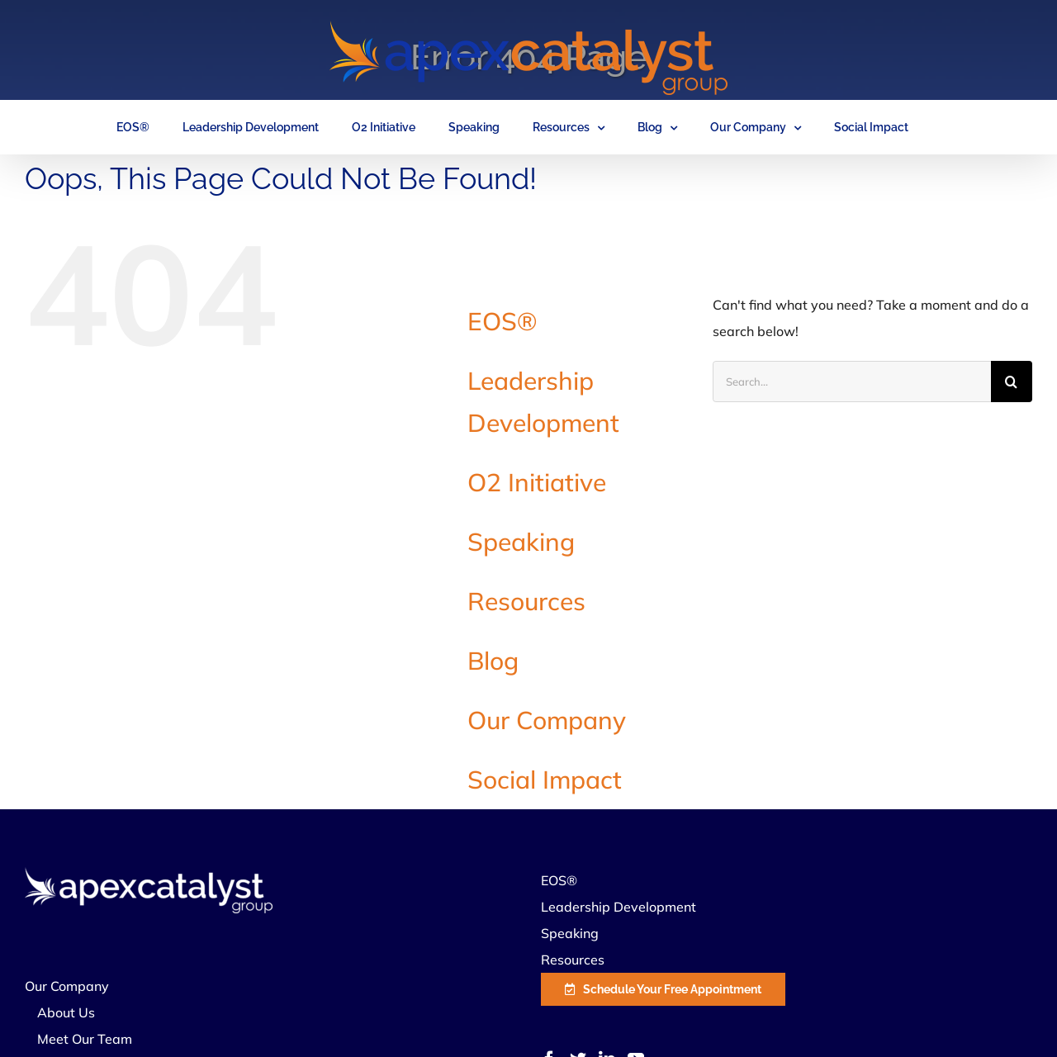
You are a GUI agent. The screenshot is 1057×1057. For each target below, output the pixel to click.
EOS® (502, 321)
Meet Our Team (84, 1039)
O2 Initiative (536, 482)
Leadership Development (618, 906)
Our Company (546, 720)
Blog (493, 660)
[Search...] (852, 381)
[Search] (1011, 381)
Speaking (521, 541)
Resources (526, 601)
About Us (66, 1012)
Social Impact (544, 779)
